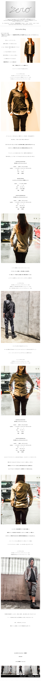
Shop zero (20, 656)
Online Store (12, 23)
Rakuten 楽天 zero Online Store (28, 24)
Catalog (27, 23)
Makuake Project (6, 23)
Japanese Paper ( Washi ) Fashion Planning (15, 24)
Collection (30, 23)
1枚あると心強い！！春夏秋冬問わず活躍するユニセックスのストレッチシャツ (20, 35)
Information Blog (17, 23)
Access (34, 23)
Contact (37, 23)
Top (2, 23)
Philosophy (23, 23)
